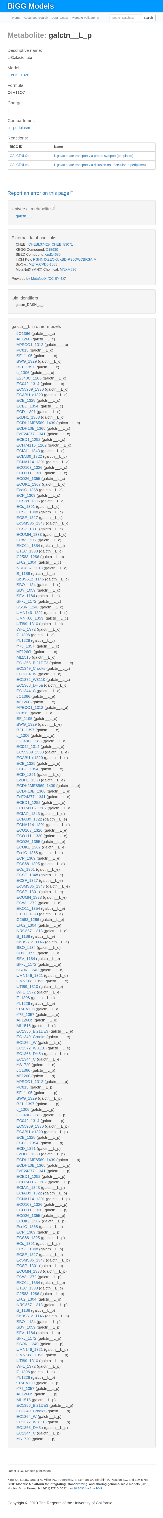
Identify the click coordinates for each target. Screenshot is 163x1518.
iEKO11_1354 (28, 545)
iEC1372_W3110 (31, 679)
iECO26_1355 (29, 478)
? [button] (72, 192)
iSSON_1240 (28, 607)
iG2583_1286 (28, 557)
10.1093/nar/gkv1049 (87, 1488)
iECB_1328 (26, 400)
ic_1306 (23, 372)
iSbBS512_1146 (30, 579)
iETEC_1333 (27, 551)
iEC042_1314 (28, 384)
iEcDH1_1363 (28, 417)
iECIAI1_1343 (28, 451)
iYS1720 (24, 1065)
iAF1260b (25, 652)
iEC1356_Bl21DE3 (33, 663)
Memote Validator (84, 17)
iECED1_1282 (29, 439)
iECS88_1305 (28, 501)
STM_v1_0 (26, 1009)
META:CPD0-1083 (43, 264)
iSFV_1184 (26, 596)
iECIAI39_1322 (29, 456)
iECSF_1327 (27, 517)
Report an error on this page (39, 193)
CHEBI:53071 (62, 244)
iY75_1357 (26, 646)
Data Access (59, 17)
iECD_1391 (26, 412)
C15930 (52, 250)
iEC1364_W (27, 674)
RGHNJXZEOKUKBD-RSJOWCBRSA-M (65, 259)
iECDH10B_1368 (31, 428)
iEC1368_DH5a (30, 685)
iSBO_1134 (26, 585)
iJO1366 (23, 333)
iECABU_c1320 (30, 395)
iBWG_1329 (27, 361)
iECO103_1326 (30, 467)
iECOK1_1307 (29, 484)
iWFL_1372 (26, 629)
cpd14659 (53, 254)
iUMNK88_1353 (30, 618)
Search (148, 17)
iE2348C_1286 (29, 378)
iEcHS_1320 (18, 75)
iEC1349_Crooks (31, 668)
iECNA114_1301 (31, 462)
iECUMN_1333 (29, 534)
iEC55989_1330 (30, 389)
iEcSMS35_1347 (31, 523)
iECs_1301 (26, 506)
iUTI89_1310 (27, 624)
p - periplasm (19, 127)
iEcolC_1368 (27, 490)
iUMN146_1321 (30, 612)
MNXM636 (68, 270)
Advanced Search (36, 17)
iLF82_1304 (27, 562)
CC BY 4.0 (57, 279)
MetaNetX (39, 279)
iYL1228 (23, 640)
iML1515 (24, 657)
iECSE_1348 (27, 512)
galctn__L (24, 216)
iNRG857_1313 (30, 568)
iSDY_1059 (26, 590)
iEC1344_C (26, 691)
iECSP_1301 (27, 529)
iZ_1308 (23, 635)
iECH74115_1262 (32, 445)
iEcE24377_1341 (31, 434)
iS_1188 (23, 573)
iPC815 (23, 350)
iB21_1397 (26, 367)
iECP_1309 (26, 495)
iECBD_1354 (27, 406)
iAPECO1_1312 (30, 344)
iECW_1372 (27, 540)
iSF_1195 (25, 356)
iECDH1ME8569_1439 (36, 423)
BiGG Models (31, 6)
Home (16, 17)
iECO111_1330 (30, 473)
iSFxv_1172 (27, 601)
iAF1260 (23, 339)
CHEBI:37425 (39, 244)
